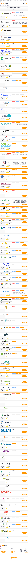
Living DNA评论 (3, 552)
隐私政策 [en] (13, 551)
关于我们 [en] (13, 552)
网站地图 (12, 556)
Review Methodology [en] (14, 558)
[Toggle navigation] (26, 3)
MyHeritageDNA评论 (3, 551)
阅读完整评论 (24, 17)
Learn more (1, 1)
